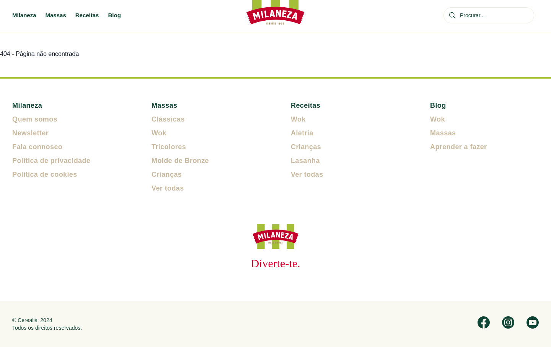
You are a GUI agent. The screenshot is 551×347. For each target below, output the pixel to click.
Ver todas (168, 188)
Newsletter (30, 133)
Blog (114, 15)
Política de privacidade (51, 160)
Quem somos (34, 119)
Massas (56, 15)
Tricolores (169, 147)
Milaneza (24, 15)
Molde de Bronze (180, 160)
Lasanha (305, 160)
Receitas (87, 15)
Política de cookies (44, 174)
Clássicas (168, 119)
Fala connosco (37, 147)
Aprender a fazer (458, 147)
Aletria (302, 133)
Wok (159, 133)
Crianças (167, 174)
